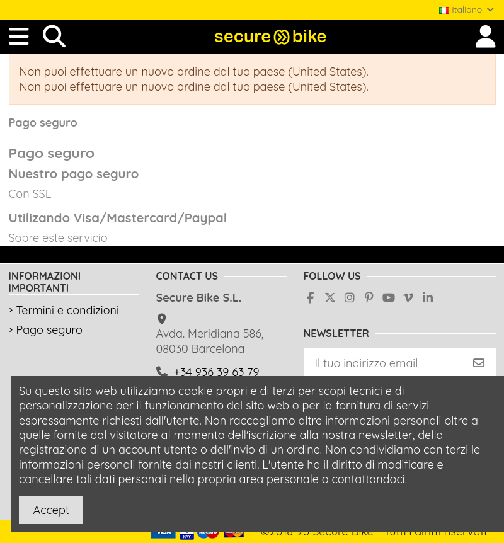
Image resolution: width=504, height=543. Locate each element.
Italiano (467, 9)
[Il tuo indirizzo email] (383, 363)
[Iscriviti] (479, 363)
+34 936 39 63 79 (217, 372)
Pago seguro (49, 330)
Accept (51, 510)
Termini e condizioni (67, 310)
